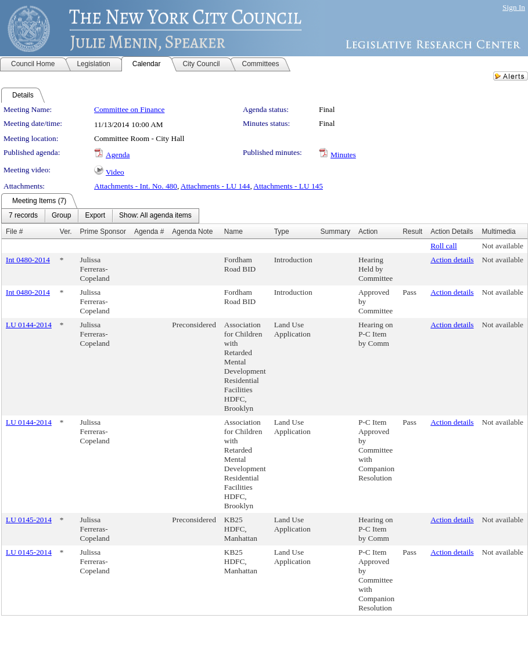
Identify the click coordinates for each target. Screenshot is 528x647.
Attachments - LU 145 (288, 186)
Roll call (443, 245)
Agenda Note (192, 231)
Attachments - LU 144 (215, 186)
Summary (335, 231)
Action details (451, 259)
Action (368, 231)
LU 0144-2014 (29, 324)
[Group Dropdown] (61, 216)
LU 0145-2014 (29, 519)
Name (233, 231)
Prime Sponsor (103, 231)
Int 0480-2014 (28, 259)
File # (14, 231)
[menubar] (100, 215)
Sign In (513, 7)
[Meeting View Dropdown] (155, 216)
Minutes (343, 154)
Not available (502, 245)
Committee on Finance (129, 109)
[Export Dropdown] (95, 216)
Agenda (118, 154)
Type (281, 231)
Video (115, 172)
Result (412, 231)
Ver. (66, 231)
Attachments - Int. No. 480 (135, 186)
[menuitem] (23, 216)
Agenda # (149, 231)
